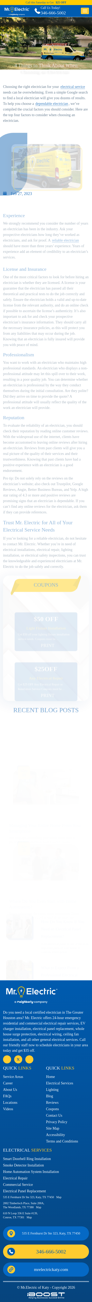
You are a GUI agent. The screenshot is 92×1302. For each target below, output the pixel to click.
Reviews (52, 1103)
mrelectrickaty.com (51, 1269)
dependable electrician (51, 109)
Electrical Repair (15, 1178)
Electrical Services (59, 1083)
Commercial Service (18, 1185)
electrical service (72, 93)
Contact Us (54, 1115)
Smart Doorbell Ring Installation (27, 1159)
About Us (10, 1090)
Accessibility (55, 1135)
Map (58, 1197)
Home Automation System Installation (31, 1172)
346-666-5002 (53, 12)
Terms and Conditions (62, 1141)
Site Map (52, 1128)
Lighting (52, 1090)
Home (50, 1077)
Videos (8, 1109)
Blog (49, 1096)
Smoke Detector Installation (23, 1165)
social (18, 1059)
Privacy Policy (57, 1122)
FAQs (7, 1096)
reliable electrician (65, 251)
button (85, 10)
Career (8, 1083)
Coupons (52, 1109)
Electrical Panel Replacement (24, 1191)
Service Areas (13, 1077)
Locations (10, 1103)
